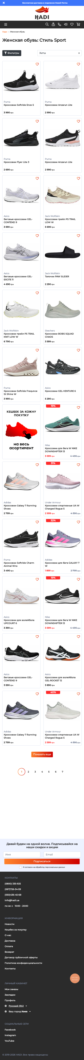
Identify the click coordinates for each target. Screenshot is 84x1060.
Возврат (9, 952)
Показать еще (42, 754)
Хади (4, 32)
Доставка (10, 940)
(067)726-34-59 (13, 889)
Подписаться (41, 861)
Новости (9, 924)
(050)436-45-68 (13, 894)
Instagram (10, 1035)
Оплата (9, 946)
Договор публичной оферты (21, 957)
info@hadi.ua (12, 900)
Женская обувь (17, 32)
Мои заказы (11, 989)
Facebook (10, 1029)
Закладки (10, 994)
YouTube (9, 1040)
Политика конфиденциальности (23, 963)
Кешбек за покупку (16, 929)
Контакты (10, 968)
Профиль (10, 1000)
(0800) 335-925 (13, 883)
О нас (8, 935)
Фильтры (11, 53)
